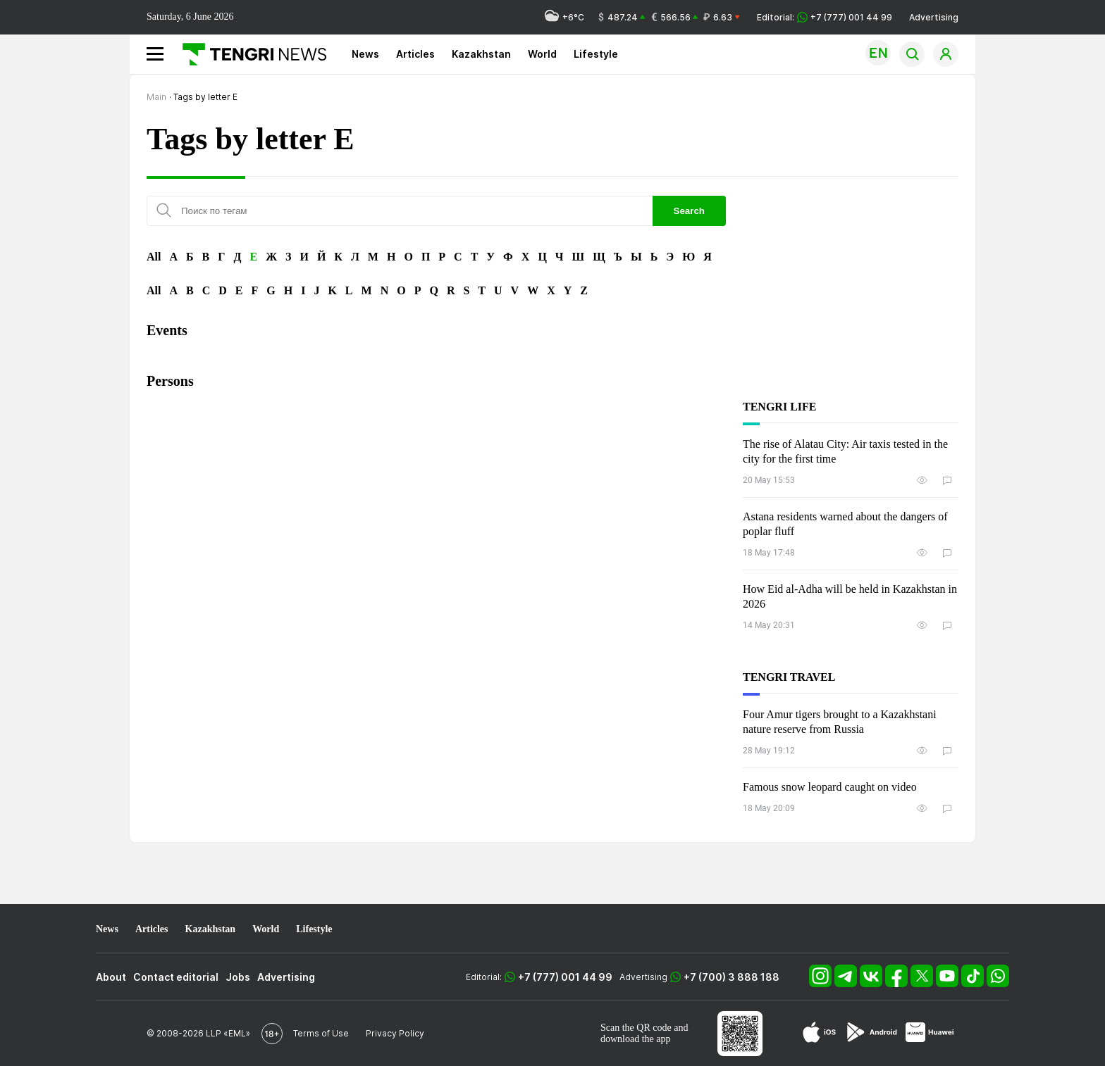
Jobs (238, 977)
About (111, 977)
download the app (635, 1039)
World (542, 54)
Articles (415, 54)
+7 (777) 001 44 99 (565, 977)
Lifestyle (596, 54)
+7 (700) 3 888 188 (731, 977)
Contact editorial (175, 977)
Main (156, 97)
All (154, 257)
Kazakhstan (481, 54)
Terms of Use (321, 1033)
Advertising (933, 17)
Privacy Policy (395, 1033)
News (365, 54)
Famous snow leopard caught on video (830, 787)
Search (689, 211)
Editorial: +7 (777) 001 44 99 (824, 17)
